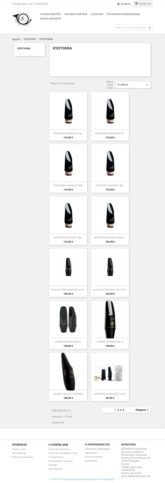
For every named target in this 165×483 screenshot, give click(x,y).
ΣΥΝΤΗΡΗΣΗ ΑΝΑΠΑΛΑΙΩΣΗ (123, 14)
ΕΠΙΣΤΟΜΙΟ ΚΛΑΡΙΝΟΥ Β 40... (68, 133)
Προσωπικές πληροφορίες (98, 448)
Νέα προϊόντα (19, 453)
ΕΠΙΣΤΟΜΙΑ (23, 48)
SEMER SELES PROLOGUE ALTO (110, 393)
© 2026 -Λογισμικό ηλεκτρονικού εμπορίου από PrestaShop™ (82, 479)
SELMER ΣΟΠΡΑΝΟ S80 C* (68, 341)
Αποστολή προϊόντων (59, 449)
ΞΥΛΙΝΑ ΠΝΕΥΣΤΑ (50, 14)
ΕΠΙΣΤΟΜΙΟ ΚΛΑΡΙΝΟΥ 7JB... (68, 237)
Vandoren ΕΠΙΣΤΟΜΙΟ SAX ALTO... (68, 289)
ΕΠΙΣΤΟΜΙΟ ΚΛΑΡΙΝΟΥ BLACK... (110, 237)
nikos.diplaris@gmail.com (136, 476)
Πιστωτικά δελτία (94, 456)
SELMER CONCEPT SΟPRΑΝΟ (68, 393)
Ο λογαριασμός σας (97, 444)
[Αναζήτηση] (134, 27)
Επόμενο (143, 410)
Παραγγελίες (91, 452)
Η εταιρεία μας (56, 457)
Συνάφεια (133, 85)
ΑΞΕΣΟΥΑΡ (97, 14)
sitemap (52, 464)
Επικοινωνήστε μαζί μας (60, 460)
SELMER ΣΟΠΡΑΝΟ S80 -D (110, 341)
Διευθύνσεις (91, 460)
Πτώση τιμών (19, 449)
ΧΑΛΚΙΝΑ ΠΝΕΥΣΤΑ (75, 14)
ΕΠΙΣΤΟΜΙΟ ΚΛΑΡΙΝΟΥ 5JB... (110, 185)
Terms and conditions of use (62, 453)
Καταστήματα (55, 468)
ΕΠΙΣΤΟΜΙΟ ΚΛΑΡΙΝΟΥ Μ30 (68, 185)
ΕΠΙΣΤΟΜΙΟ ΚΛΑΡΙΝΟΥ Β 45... (110, 133)
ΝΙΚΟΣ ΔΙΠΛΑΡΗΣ (50, 18)
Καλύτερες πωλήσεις (22, 457)
